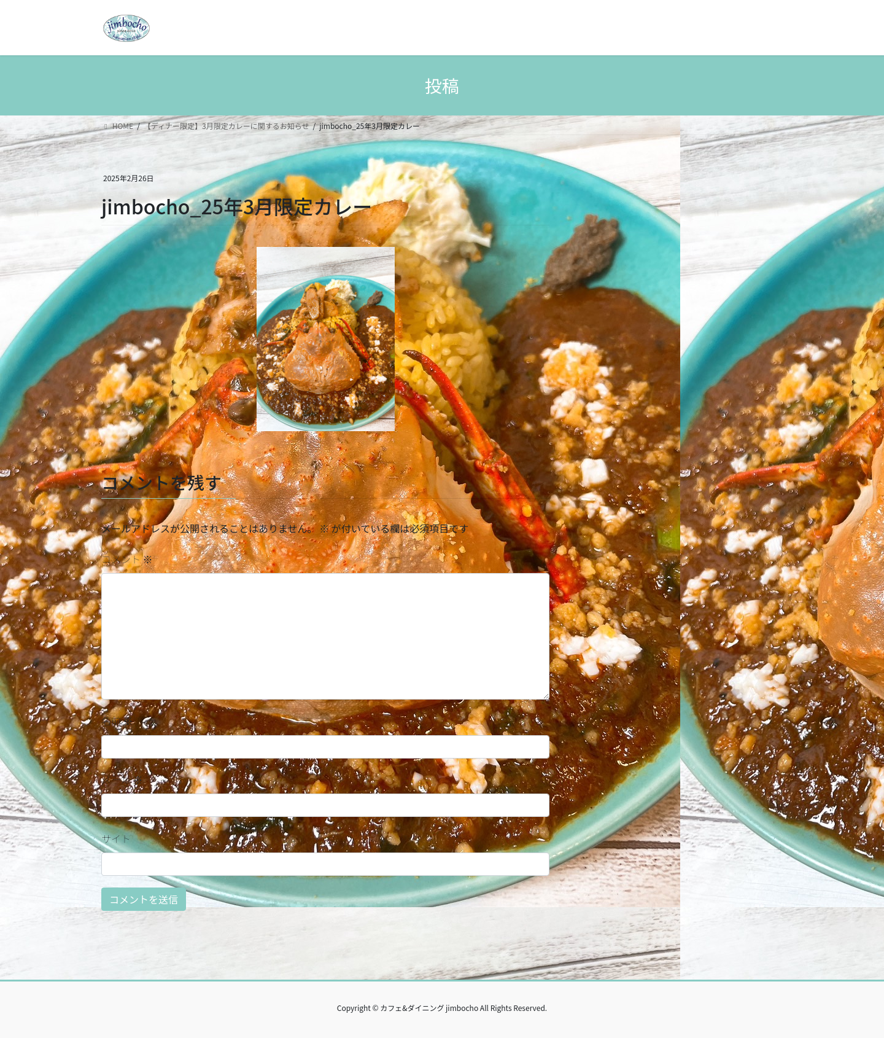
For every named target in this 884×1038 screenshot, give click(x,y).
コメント (127, 559)
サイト (116, 838)
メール (122, 779)
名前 (117, 720)
